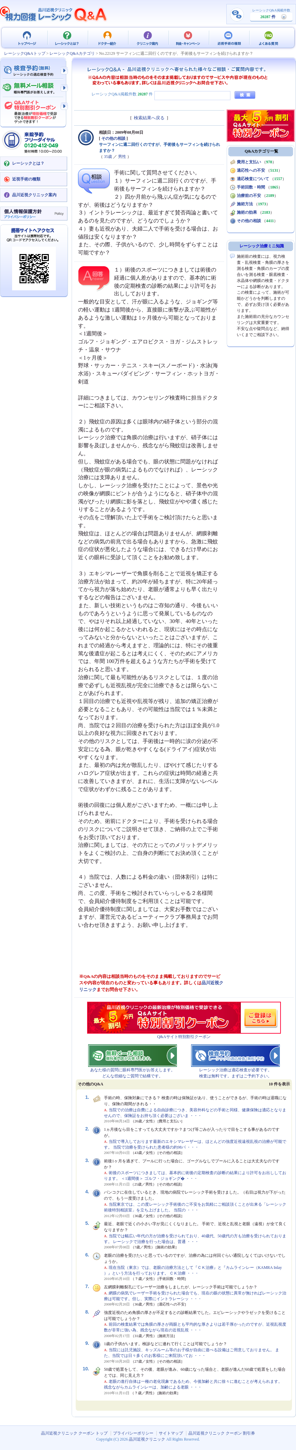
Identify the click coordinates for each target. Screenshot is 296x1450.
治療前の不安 (249, 195)
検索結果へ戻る (149, 117)
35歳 (108, 156)
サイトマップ (171, 1433)
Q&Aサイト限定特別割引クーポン (33, 110)
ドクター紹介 (107, 38)
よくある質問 (269, 38)
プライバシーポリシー (133, 1433)
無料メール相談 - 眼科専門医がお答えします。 (33, 88)
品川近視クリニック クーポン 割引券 (221, 1433)
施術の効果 (247, 212)
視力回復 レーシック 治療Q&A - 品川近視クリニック (54, 14)
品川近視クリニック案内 (34, 195)
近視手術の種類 (229, 38)
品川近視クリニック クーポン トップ (27, 38)
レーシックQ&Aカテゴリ (72, 53)
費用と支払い (249, 162)
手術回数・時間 (251, 187)
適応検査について (253, 178)
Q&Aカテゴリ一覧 (262, 151)
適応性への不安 (251, 170)
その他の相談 (113, 138)
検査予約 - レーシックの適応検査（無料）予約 (33, 70)
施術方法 (245, 204)
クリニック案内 (148, 38)
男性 (122, 156)
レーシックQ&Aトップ (24, 53)
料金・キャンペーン (188, 38)
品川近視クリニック (147, 1439)
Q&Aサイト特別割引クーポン (184, 1036)
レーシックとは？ (67, 38)
